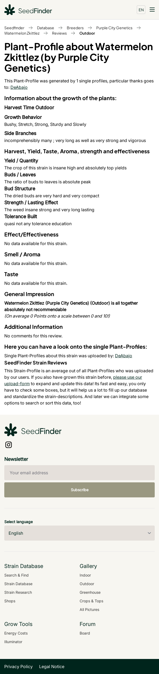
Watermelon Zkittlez (21, 33)
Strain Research (18, 592)
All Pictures (89, 609)
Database (45, 27)
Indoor (85, 575)
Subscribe (79, 489)
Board (85, 633)
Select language (18, 521)
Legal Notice (51, 666)
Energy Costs (16, 633)
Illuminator (13, 641)
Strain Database (18, 583)
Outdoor (87, 33)
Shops (9, 601)
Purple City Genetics (114, 27)
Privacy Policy (18, 666)
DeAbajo (19, 87)
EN (141, 9)
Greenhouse (90, 592)
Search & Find (16, 575)
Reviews (59, 33)
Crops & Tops (91, 601)
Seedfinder (14, 27)
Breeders (75, 27)
